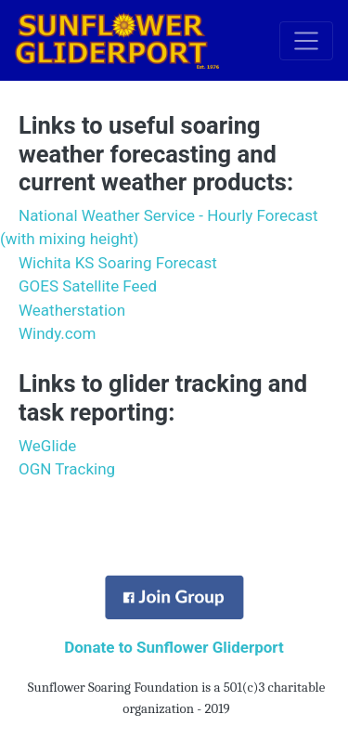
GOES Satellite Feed (88, 286)
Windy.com (57, 333)
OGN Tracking (67, 469)
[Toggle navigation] (306, 40)
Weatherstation (72, 310)
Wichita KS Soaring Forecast (118, 262)
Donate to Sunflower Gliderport (174, 647)
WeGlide (47, 445)
